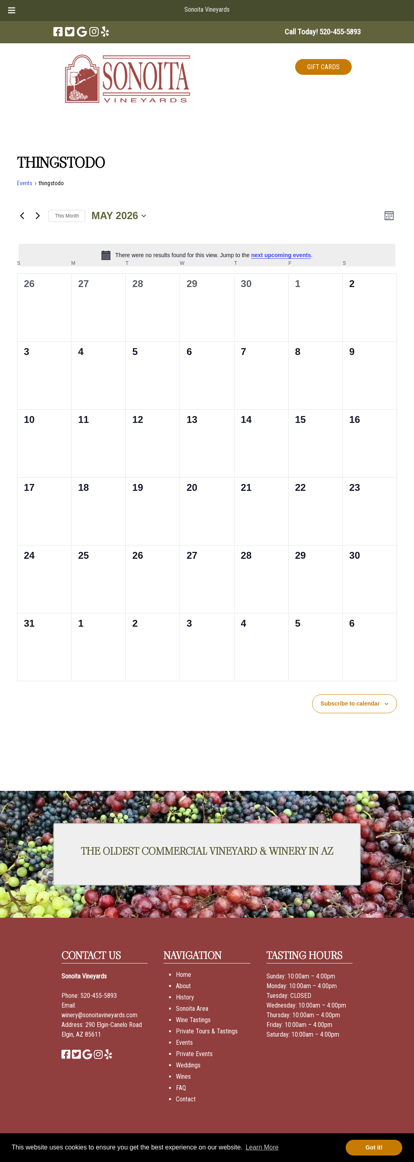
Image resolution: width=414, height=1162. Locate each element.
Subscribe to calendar (350, 703)
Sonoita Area (192, 1008)
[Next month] (37, 216)
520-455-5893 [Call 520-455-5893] (98, 995)
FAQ (181, 1088)
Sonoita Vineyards (207, 9)
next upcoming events (281, 255)
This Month (67, 216)
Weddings (188, 1065)
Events (24, 183)
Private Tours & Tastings (207, 1031)
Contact (186, 1099)
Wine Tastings (193, 1020)
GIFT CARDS (323, 67)
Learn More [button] (262, 1147)
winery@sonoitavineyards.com (99, 1015)
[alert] (207, 255)
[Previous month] (22, 216)
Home (183, 974)
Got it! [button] (373, 1147)
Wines (183, 1076)
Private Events (194, 1054)
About (183, 986)
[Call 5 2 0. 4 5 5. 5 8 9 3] (340, 31)
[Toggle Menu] (11, 10)
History (185, 997)
